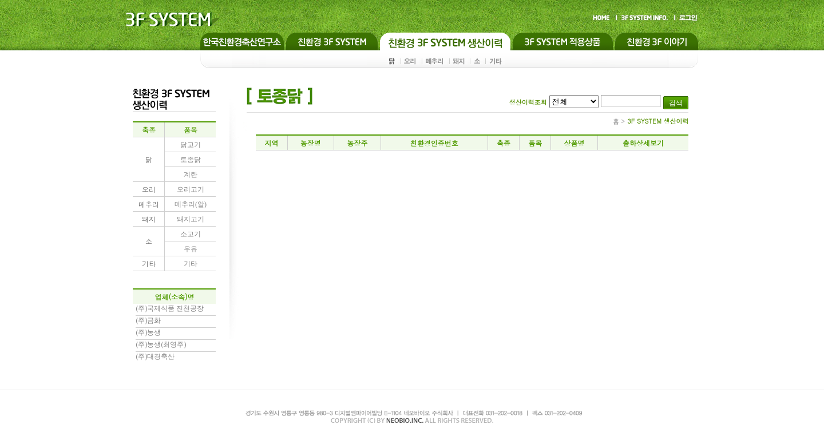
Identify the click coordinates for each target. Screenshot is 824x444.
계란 (190, 175)
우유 (190, 249)
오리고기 (190, 189)
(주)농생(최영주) (161, 344)
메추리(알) (191, 204)
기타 (190, 264)
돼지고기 (190, 219)
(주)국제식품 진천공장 (170, 308)
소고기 (190, 234)
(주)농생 (148, 332)
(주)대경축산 (155, 356)
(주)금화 (148, 320)
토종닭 (190, 160)
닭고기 (190, 145)
